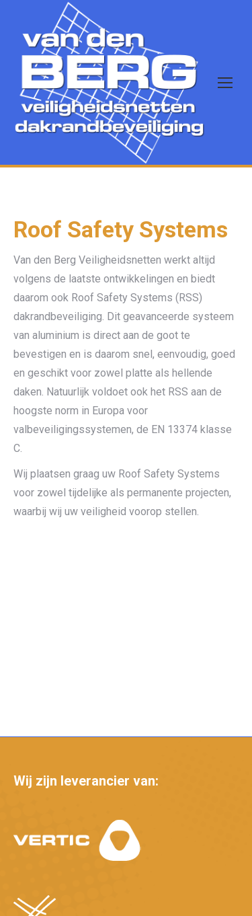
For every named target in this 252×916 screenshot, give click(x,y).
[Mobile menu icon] (225, 82)
